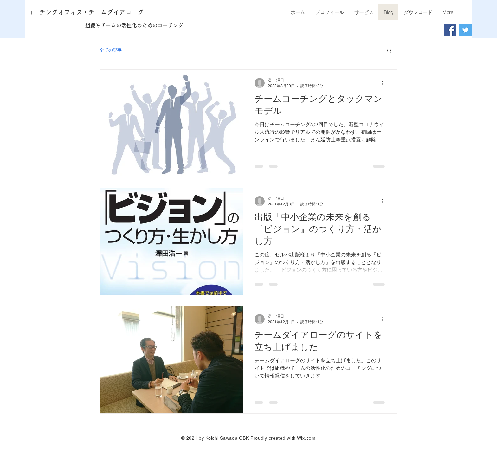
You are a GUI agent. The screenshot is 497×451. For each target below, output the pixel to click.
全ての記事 (111, 50)
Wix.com (306, 438)
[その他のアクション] (385, 83)
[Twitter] (465, 30)
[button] (389, 51)
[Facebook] (450, 30)
